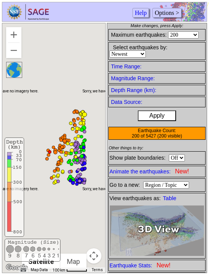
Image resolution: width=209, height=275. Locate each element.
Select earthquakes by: (140, 47)
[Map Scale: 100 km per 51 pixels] (70, 270)
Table (169, 198)
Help (141, 13)
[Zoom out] (13, 50)
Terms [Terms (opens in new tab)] (97, 270)
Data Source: (126, 102)
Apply (157, 115)
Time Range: (126, 66)
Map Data (39, 270)
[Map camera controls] (93, 256)
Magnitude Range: (133, 78)
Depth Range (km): (133, 90)
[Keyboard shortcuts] (23, 270)
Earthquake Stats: (139, 265)
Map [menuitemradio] (73, 261)
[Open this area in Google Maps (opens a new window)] (16, 268)
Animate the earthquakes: (149, 171)
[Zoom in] (13, 34)
